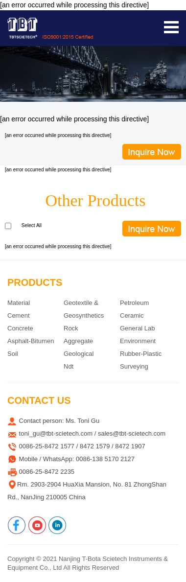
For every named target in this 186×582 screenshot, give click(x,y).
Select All (32, 225)
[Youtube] (37, 525)
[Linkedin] (57, 525)
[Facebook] (16, 525)
